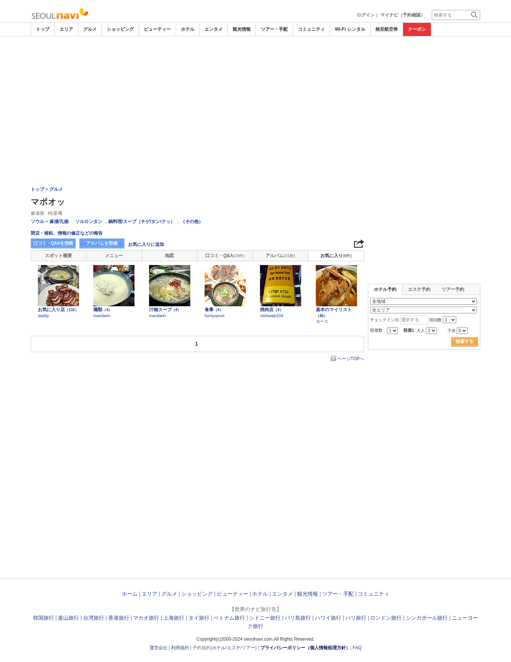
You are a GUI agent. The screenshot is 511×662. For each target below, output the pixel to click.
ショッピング (120, 29)
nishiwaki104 (271, 315)
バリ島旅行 (298, 618)
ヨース (322, 321)
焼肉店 (271, 309)
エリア (66, 29)
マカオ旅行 (146, 618)
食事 (214, 309)
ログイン (366, 15)
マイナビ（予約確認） (402, 15)
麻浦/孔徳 (59, 221)
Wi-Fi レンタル (350, 29)
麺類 (102, 309)
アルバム (280, 255)
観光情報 (242, 29)
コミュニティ (311, 29)
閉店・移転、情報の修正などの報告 (67, 233)
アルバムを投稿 (102, 243)
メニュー (114, 255)
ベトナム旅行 (229, 618)
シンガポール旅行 (427, 618)
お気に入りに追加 (146, 244)
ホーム (129, 594)
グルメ (90, 29)
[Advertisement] (255, 57)
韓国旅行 (43, 618)
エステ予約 (419, 289)
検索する (465, 341)
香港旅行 (118, 618)
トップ (42, 29)
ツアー (248, 647)
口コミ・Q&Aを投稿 (53, 243)
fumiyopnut (214, 315)
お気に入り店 (58, 309)
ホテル (187, 29)
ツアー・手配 (274, 29)
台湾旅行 (93, 618)
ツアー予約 (453, 289)
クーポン (417, 29)
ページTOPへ (350, 358)
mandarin (101, 315)
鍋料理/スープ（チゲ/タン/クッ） (141, 221)
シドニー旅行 (265, 618)
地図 (169, 255)
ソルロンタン (88, 221)
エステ (234, 647)
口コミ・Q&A (225, 255)
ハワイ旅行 (328, 618)
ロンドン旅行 (386, 618)
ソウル (37, 221)
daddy (43, 315)
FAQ (357, 647)
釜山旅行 (68, 618)
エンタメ (214, 29)
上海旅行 (173, 618)
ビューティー (157, 29)
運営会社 (158, 647)
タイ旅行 (198, 618)
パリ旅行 (355, 618)
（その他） (192, 221)
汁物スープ (165, 309)
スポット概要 (58, 255)
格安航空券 (386, 29)
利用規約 (180, 647)
